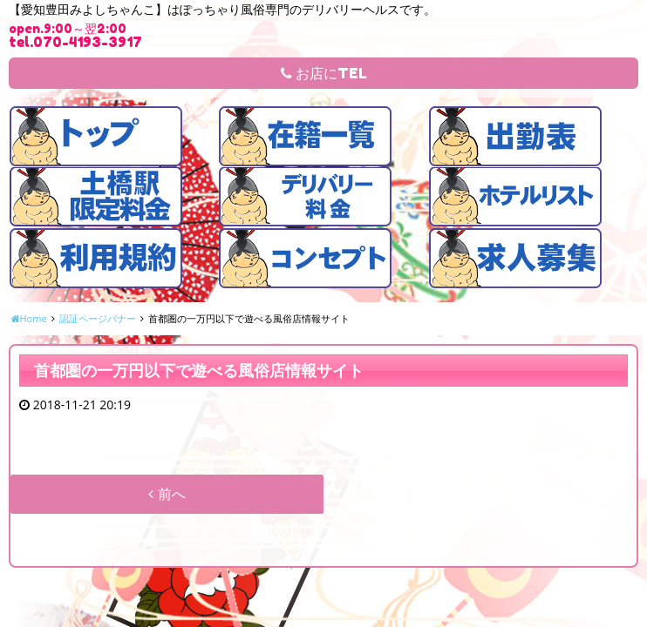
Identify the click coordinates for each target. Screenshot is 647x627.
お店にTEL (324, 73)
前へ (166, 493)
